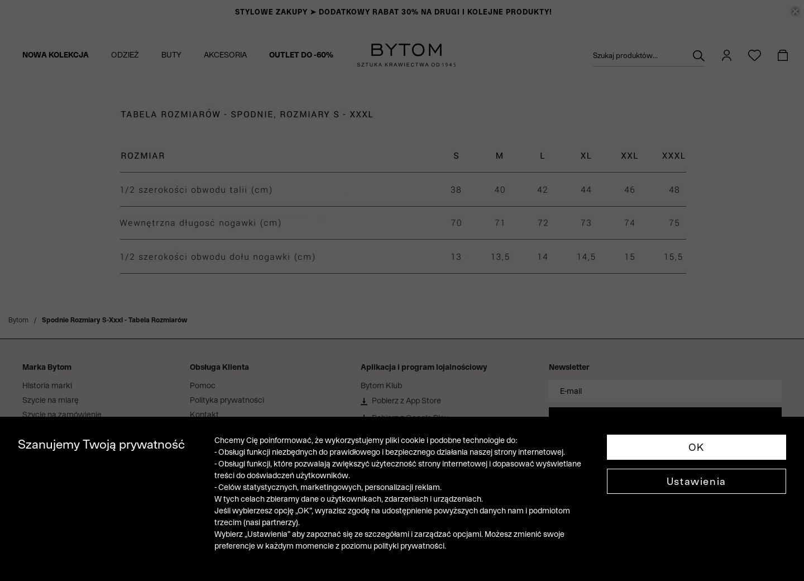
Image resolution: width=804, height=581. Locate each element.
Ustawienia (696, 481)
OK (696, 447)
